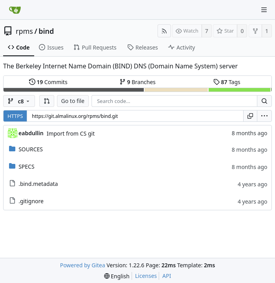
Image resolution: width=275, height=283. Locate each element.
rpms (24, 31)
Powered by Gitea (82, 265)
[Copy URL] (250, 116)
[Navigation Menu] (264, 10)
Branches (137, 82)
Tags (226, 82)
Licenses (146, 275)
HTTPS (15, 115)
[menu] (264, 116)
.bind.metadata (38, 183)
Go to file (72, 101)
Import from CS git (71, 133)
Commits (48, 82)
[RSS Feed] (164, 30)
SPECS (26, 166)
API (166, 275)
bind (46, 31)
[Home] (15, 10)
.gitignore (31, 201)
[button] (46, 101)
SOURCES (30, 149)
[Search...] (264, 101)
